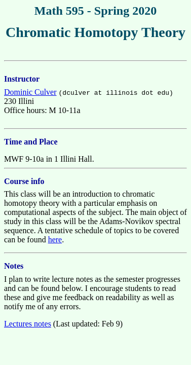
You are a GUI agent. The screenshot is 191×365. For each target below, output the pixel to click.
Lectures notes (27, 323)
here (55, 239)
